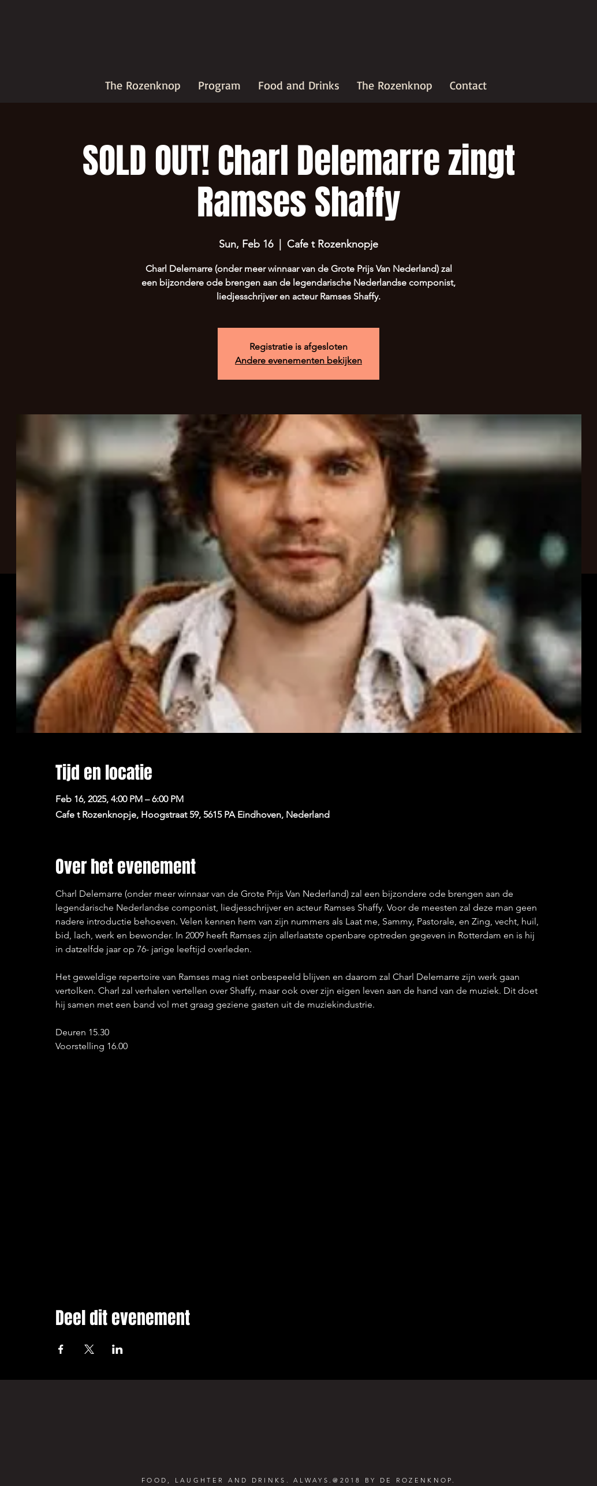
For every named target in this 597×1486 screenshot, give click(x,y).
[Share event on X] (89, 1349)
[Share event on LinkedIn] (117, 1349)
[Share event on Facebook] (60, 1349)
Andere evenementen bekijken (298, 360)
